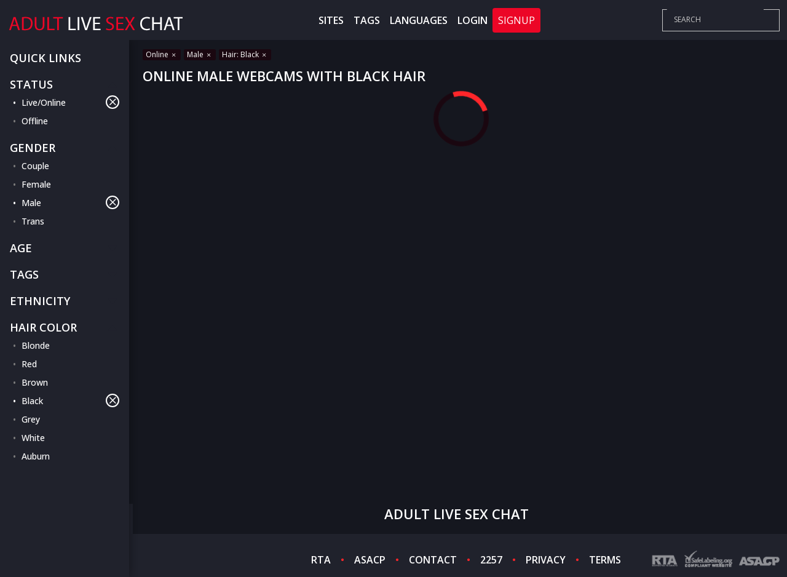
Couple (35, 166)
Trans (33, 221)
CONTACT (433, 560)
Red (29, 364)
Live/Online (70, 102)
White (33, 438)
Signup (516, 20)
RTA (321, 560)
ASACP (370, 560)
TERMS (605, 560)
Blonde (36, 345)
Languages (419, 20)
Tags (367, 20)
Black (70, 400)
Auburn (36, 456)
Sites (331, 20)
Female (36, 184)
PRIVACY (546, 560)
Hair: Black (245, 54)
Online (162, 54)
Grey (31, 419)
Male (70, 202)
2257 (491, 560)
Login (472, 20)
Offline (35, 121)
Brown (35, 382)
